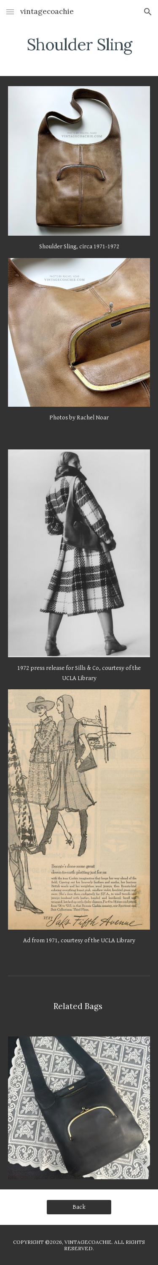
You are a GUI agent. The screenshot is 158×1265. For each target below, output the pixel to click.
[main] (79, 44)
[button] (10, 11)
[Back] (79, 1207)
